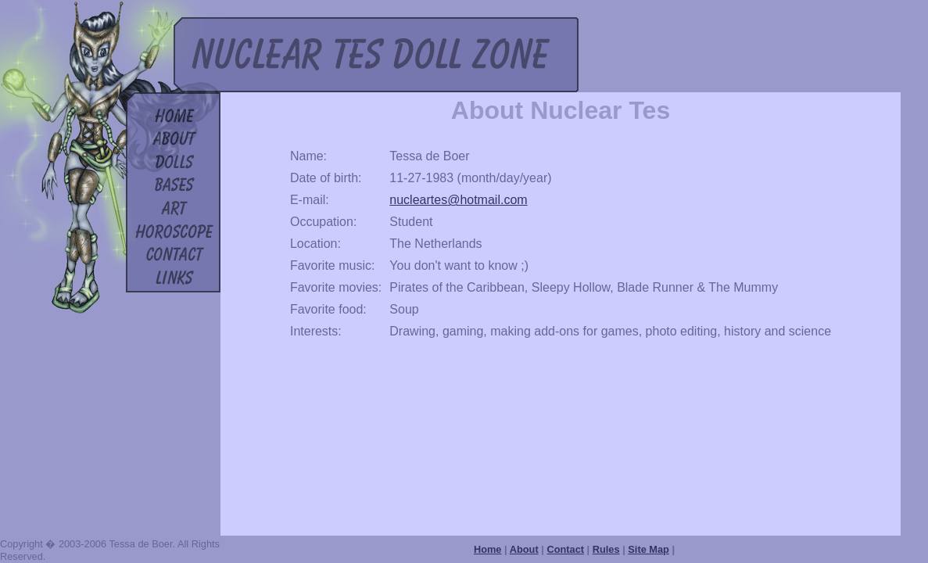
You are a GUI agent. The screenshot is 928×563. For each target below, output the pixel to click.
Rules (606, 549)
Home (488, 549)
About (524, 549)
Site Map (648, 549)
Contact (565, 549)
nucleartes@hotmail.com (458, 199)
